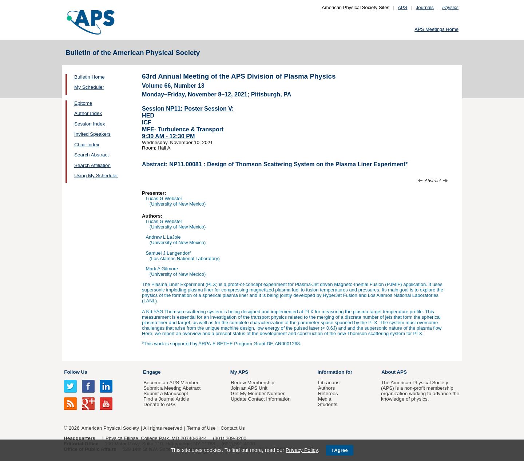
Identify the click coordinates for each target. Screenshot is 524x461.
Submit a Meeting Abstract (172, 388)
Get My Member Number (258, 393)
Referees (328, 393)
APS (402, 7)
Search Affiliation (92, 165)
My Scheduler (89, 87)
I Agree (340, 450)
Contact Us (233, 428)
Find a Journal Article (166, 399)
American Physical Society (110, 428)
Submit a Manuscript (165, 393)
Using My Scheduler (96, 175)
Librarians (329, 382)
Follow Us (75, 372)
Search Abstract (91, 155)
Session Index (89, 124)
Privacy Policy (302, 450)
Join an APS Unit (249, 388)
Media (325, 399)
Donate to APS (159, 404)
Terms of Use (201, 428)
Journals (425, 7)
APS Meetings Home (436, 29)
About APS (394, 372)
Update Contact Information (260, 399)
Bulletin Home (89, 77)
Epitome (83, 103)
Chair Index (86, 144)
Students (327, 404)
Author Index (88, 113)
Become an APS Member (170, 382)
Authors (326, 388)
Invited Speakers (92, 134)
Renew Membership (252, 382)
